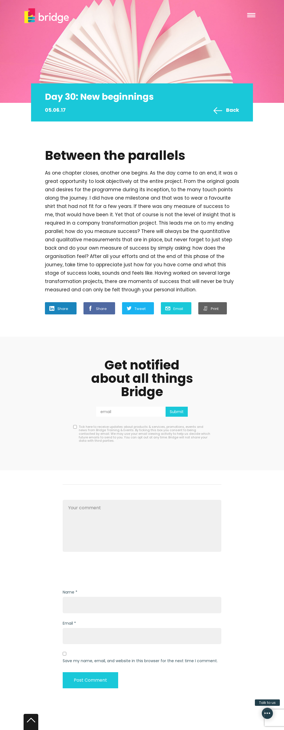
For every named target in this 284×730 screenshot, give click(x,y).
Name (68, 592)
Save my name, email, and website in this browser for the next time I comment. (140, 661)
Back (232, 109)
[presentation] (105, 571)
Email (178, 308)
